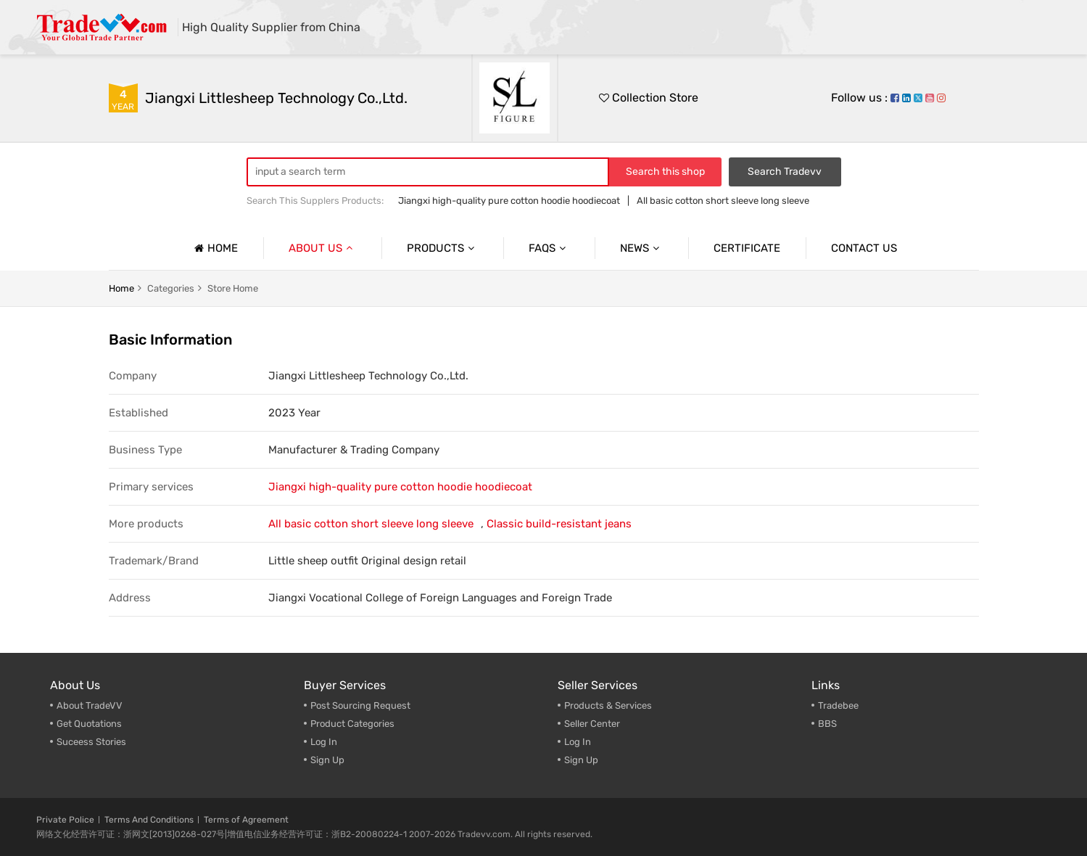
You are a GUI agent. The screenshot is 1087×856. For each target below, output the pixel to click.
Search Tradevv (785, 171)
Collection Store (648, 97)
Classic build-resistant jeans (559, 523)
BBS (827, 723)
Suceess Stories (91, 741)
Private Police (65, 820)
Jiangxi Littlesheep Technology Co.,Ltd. (276, 98)
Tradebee (838, 705)
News (641, 248)
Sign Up (327, 759)
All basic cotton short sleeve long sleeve (723, 200)
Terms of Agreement (246, 820)
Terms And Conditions (149, 820)
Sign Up (581, 759)
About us (322, 248)
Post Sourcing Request (360, 705)
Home (214, 248)
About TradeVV (90, 705)
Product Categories (352, 723)
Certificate (747, 248)
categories (170, 288)
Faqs (549, 248)
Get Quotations (89, 723)
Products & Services (608, 705)
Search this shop (665, 171)
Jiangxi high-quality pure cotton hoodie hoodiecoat (509, 200)
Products (442, 248)
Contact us (864, 248)
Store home (232, 288)
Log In (323, 741)
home (121, 288)
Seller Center (592, 723)
